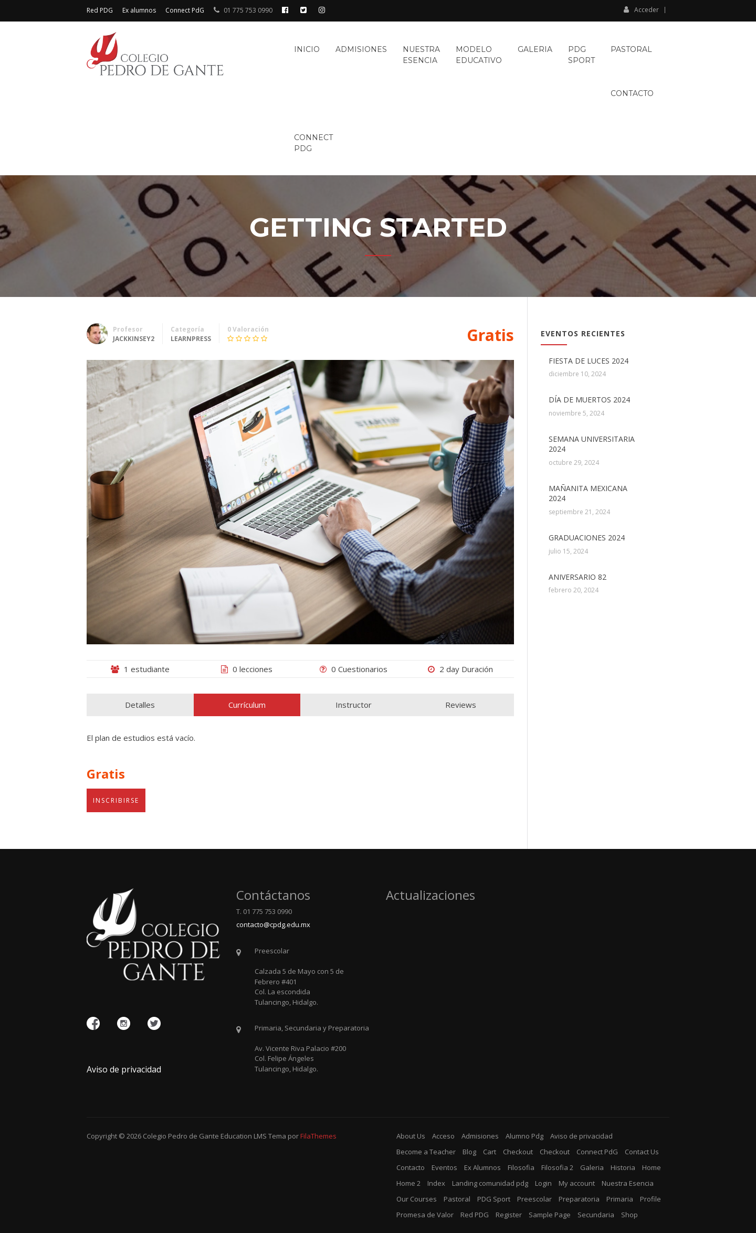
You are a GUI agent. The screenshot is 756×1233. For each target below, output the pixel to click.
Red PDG (100, 10)
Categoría (187, 329)
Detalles (140, 704)
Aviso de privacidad (124, 1069)
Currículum (247, 704)
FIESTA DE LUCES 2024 (588, 361)
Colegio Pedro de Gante (181, 1136)
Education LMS (243, 1136)
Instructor (353, 704)
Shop (629, 1214)
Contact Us (642, 1151)
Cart (489, 1151)
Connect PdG (184, 10)
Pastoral (631, 49)
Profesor (128, 329)
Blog (469, 1151)
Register (509, 1214)
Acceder (641, 9)
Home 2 (408, 1183)
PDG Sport (493, 1199)
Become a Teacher (426, 1151)
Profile (650, 1199)
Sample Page (550, 1214)
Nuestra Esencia (628, 1183)
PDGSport (581, 55)
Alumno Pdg (524, 1136)
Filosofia (521, 1167)
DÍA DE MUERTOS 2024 (589, 400)
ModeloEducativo (479, 55)
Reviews (460, 704)
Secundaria (596, 1214)
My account (577, 1183)
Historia (623, 1167)
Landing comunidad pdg (490, 1183)
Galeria (535, 49)
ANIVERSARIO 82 (577, 577)
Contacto (632, 93)
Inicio (307, 49)
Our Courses (416, 1199)
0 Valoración (248, 329)
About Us (410, 1136)
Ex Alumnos (482, 1167)
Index (436, 1183)
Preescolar (534, 1199)
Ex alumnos (139, 10)
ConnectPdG (313, 143)
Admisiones (361, 49)
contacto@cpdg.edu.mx (273, 924)
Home (651, 1167)
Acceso (443, 1136)
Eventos (444, 1167)
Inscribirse (116, 800)
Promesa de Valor (425, 1214)
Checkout (518, 1151)
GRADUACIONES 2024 (587, 538)
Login (543, 1183)
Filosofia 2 (557, 1167)
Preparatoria (579, 1199)
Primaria (619, 1199)
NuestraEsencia (421, 55)
